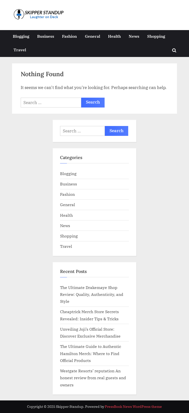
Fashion (69, 36)
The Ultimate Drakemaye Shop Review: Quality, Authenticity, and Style (91, 294)
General (92, 36)
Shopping (156, 36)
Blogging (21, 36)
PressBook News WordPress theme (133, 406)
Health (114, 36)
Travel (20, 49)
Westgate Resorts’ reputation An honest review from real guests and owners (93, 377)
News (134, 36)
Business (45, 36)
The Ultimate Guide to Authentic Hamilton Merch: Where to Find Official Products (90, 353)
